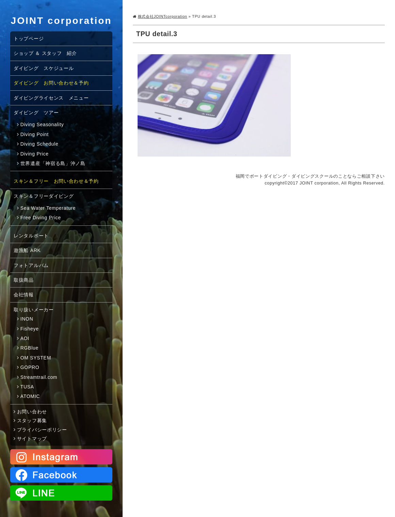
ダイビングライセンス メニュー (51, 98)
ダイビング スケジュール (44, 68)
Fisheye (29, 328)
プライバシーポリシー (42, 429)
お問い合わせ (32, 411)
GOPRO (30, 367)
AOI (24, 338)
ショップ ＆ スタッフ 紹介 (45, 53)
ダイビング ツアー (36, 112)
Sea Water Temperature (48, 208)
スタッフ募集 (32, 420)
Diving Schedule (39, 144)
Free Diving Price (40, 217)
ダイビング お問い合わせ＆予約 (51, 83)
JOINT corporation (61, 20)
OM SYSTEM (35, 357)
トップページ (29, 38)
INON (26, 319)
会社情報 (24, 294)
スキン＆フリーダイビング (44, 196)
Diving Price (34, 154)
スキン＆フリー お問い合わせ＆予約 (56, 181)
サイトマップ (32, 438)
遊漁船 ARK (27, 250)
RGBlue (29, 348)
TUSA (27, 386)
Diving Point (34, 134)
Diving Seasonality (42, 124)
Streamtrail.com (39, 377)
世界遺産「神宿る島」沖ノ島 (52, 163)
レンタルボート (31, 235)
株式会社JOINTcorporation (162, 16)
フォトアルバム (31, 265)
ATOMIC (30, 396)
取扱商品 (24, 280)
